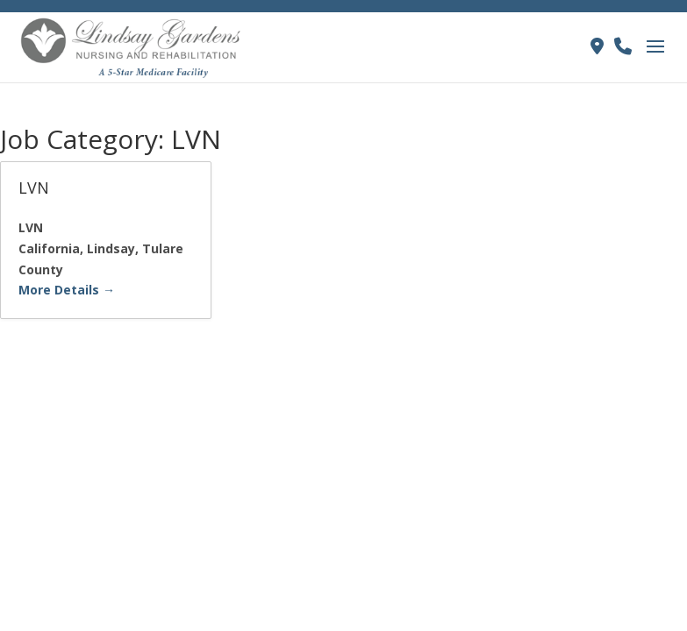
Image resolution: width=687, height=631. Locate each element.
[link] (132, 45)
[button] (655, 57)
